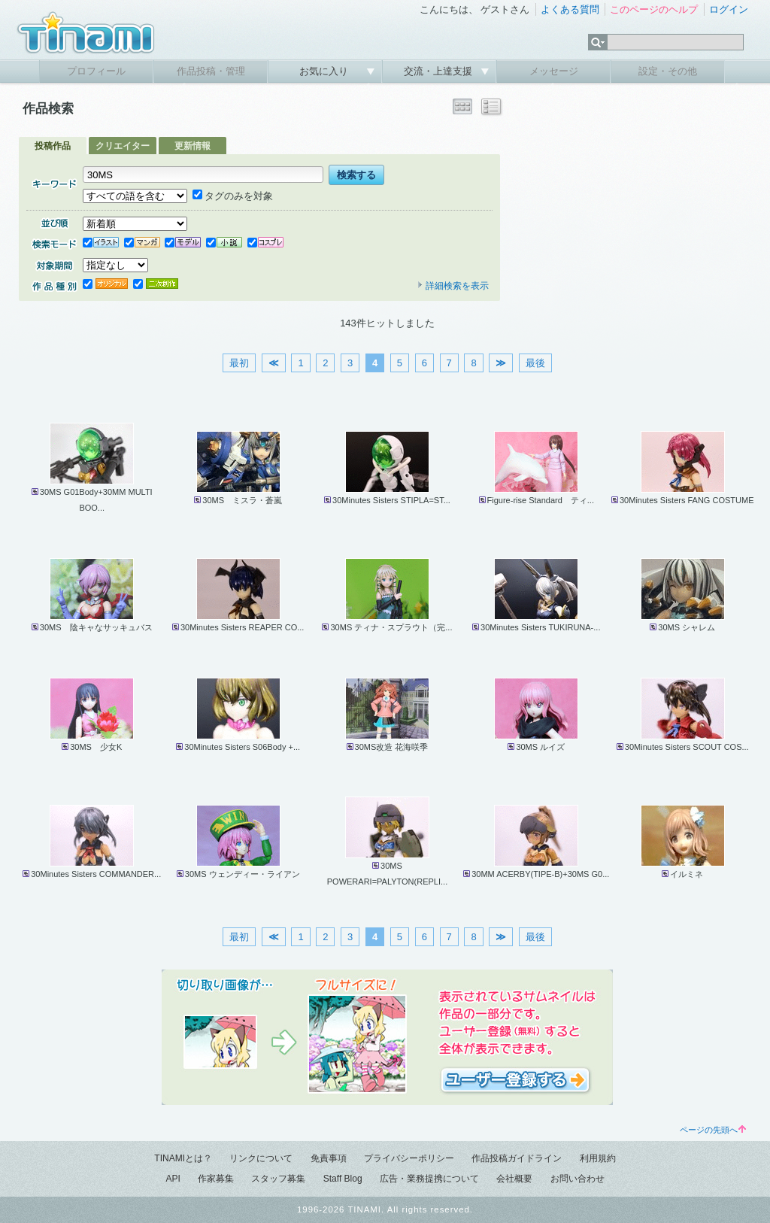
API (172, 1178)
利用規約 (598, 1158)
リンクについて (261, 1158)
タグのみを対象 (232, 196)
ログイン (728, 9)
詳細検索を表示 (453, 286)
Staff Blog (342, 1178)
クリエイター (122, 146)
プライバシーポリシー (409, 1158)
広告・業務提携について (429, 1178)
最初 (239, 363)
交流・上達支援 (439, 71)
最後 (535, 363)
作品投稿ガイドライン (516, 1158)
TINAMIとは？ (183, 1158)
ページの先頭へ (713, 1129)
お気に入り (325, 71)
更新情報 (192, 146)
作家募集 (216, 1178)
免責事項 (329, 1158)
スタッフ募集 (278, 1178)
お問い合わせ (577, 1178)
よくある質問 (570, 9)
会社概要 (514, 1178)
